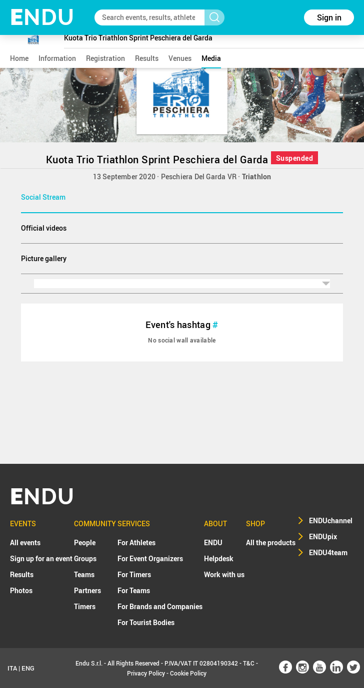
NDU (42, 17)
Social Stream (43, 197)
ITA (12, 668)
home (19, 58)
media (211, 58)
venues (180, 58)
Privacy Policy (146, 673)
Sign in (329, 17)
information (57, 58)
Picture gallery (43, 258)
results (146, 58)
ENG (28, 668)
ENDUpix (323, 536)
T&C (248, 663)
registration (105, 58)
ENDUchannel (330, 520)
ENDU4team (328, 552)
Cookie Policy (188, 673)
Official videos (43, 228)
